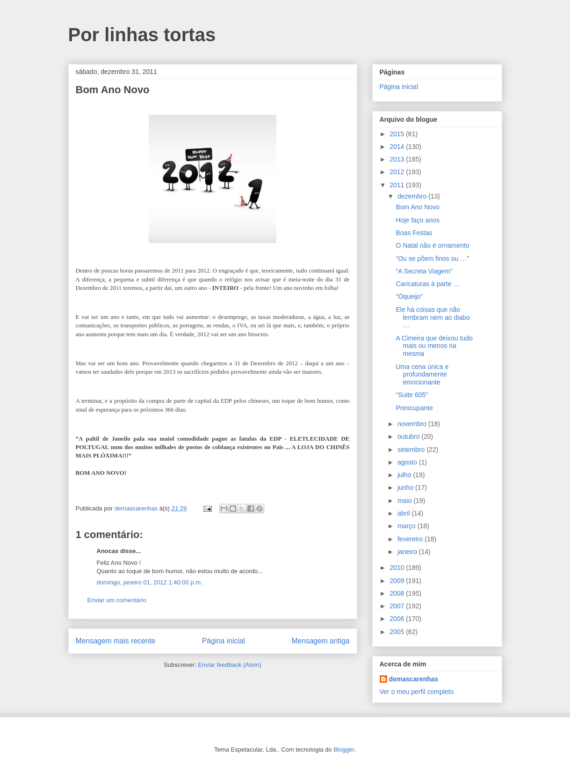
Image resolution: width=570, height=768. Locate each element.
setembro (411, 449)
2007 (398, 606)
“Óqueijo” (409, 296)
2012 (398, 172)
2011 (398, 185)
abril (404, 513)
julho (405, 475)
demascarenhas (414, 679)
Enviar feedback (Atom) (229, 664)
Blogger (343, 749)
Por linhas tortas (142, 34)
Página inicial (223, 641)
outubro (409, 436)
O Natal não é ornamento (432, 245)
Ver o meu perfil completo (417, 691)
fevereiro (411, 539)
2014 (398, 146)
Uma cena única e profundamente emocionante (422, 374)
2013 (398, 159)
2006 (398, 618)
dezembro (412, 196)
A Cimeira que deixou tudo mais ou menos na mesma (434, 346)
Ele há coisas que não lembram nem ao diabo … (432, 317)
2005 (398, 631)
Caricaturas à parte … (428, 284)
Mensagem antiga (321, 641)
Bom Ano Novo (417, 207)
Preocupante (414, 408)
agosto (408, 462)
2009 (398, 580)
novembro (412, 424)
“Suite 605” (411, 395)
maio (405, 500)
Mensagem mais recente (116, 641)
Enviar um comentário (116, 600)
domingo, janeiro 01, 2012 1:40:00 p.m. (149, 582)
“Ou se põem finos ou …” (432, 258)
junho (406, 487)
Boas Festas (414, 232)
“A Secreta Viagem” (424, 271)
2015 (398, 134)
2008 (398, 593)
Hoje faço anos (417, 220)
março (407, 526)
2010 (398, 567)
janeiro (408, 551)
